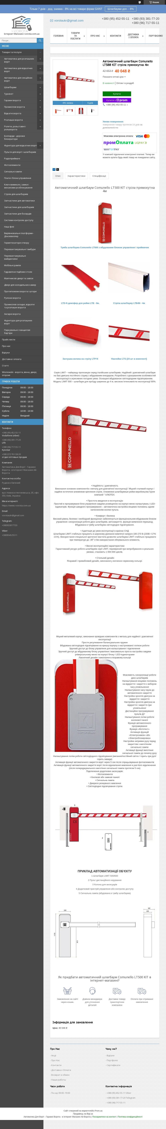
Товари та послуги (12, 52)
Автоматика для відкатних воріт (18, 70)
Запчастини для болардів (17, 213)
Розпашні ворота (13, 119)
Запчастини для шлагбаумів (19, 207)
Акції (53, 1055)
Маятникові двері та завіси (18, 278)
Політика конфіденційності (130, 1117)
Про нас (6, 346)
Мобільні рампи (12, 265)
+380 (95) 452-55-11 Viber (119, 1092)
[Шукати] (40, 40)
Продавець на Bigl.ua (83, 1114)
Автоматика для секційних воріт (18, 79)
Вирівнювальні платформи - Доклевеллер (19, 235)
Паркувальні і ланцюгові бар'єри (17, 331)
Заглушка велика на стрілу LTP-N (80, 359)
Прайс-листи (8, 339)
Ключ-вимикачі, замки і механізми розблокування (18, 186)
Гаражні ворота (12, 100)
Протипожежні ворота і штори (20, 291)
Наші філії (9, 226)
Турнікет (8, 93)
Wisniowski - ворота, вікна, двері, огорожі (19, 374)
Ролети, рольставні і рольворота (15, 128)
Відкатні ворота (12, 113)
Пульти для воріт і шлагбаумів (20, 151)
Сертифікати (113, 1065)
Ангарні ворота (12, 313)
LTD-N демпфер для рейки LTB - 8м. (80, 303)
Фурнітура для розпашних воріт (18, 322)
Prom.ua (98, 1111)
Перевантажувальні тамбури (20, 249)
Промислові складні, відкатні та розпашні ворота (19, 306)
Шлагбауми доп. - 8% (121, 9)
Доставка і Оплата (61, 1069)
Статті (5, 365)
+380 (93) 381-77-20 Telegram (121, 1097)
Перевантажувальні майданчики (15, 257)
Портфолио (156, 35)
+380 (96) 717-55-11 (116, 1102)
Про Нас (55, 1060)
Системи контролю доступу (18, 220)
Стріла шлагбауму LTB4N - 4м (129, 303)
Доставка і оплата (11, 359)
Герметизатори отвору (16, 242)
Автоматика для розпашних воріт (19, 60)
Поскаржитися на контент (104, 1117)
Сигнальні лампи (13, 171)
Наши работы (58, 1079)
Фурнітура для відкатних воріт (20, 145)
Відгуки (6, 352)
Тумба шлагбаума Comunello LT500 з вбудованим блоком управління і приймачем (105, 247)
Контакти (115, 35)
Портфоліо (112, 1060)
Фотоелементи (12, 164)
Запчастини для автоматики (19, 200)
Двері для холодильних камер (20, 284)
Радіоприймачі (12, 158)
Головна (58, 35)
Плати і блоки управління (17, 178)
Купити (117, 93)
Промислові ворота (14, 106)
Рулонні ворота (12, 297)
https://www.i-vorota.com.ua (16, 505)
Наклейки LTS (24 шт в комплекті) (129, 359)
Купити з (116, 100)
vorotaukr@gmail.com (13, 515)
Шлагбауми (10, 87)
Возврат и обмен (60, 1074)
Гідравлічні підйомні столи (18, 271)
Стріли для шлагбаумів (16, 194)
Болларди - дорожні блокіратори (14, 137)
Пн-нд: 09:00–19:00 (60, 1092)
